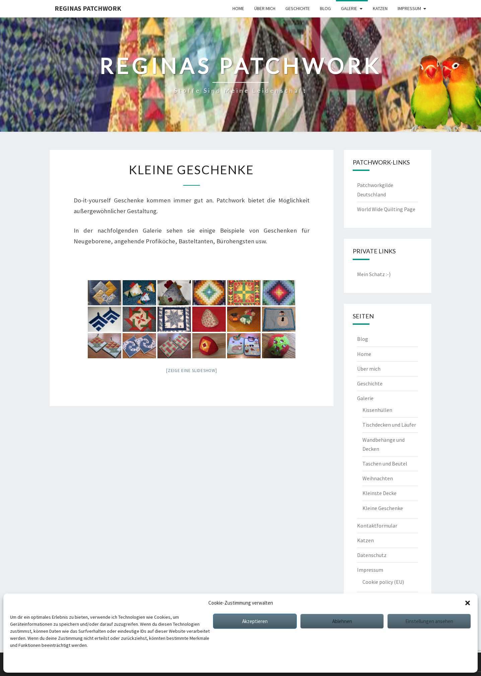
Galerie (349, 8)
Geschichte (297, 8)
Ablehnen (342, 621)
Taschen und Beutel (384, 463)
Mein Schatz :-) (374, 274)
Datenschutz (53, 663)
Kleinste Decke (379, 493)
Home (238, 8)
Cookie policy (23, 663)
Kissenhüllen (377, 410)
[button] (467, 603)
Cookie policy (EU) (383, 581)
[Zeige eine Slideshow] (191, 370)
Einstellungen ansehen (429, 621)
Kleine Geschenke (382, 508)
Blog (325, 8)
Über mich (264, 8)
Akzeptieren (255, 621)
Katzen (380, 8)
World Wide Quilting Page (386, 209)
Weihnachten (377, 478)
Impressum (80, 663)
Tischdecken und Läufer (389, 424)
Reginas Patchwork (88, 8)
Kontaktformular (377, 525)
